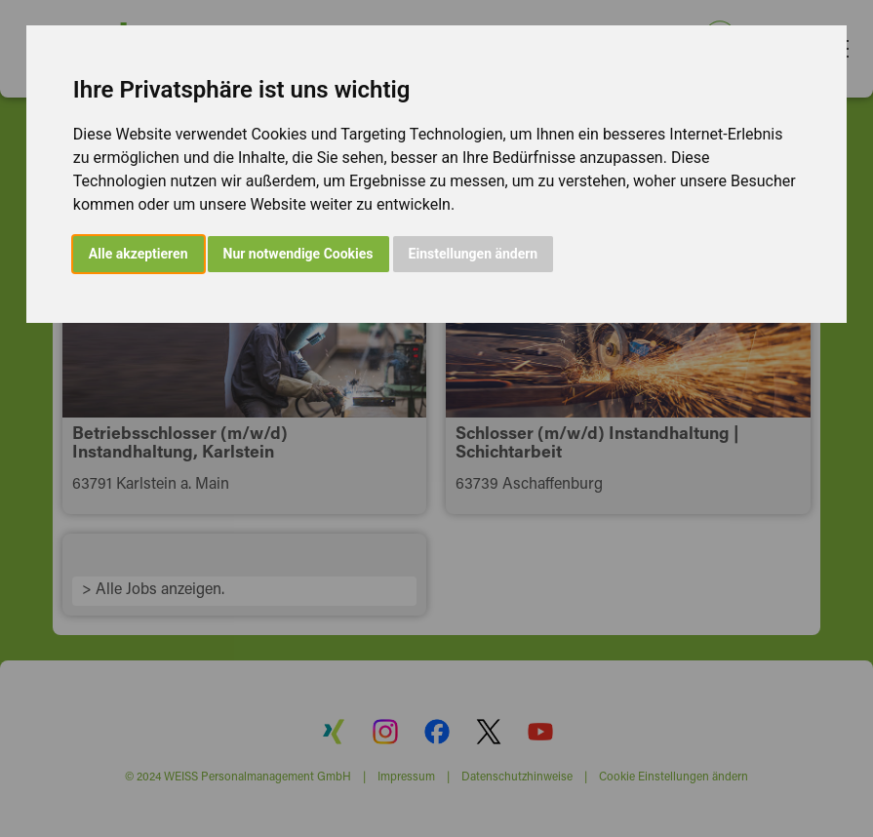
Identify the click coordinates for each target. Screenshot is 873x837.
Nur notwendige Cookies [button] (298, 253)
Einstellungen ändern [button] (473, 253)
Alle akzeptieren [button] (138, 253)
